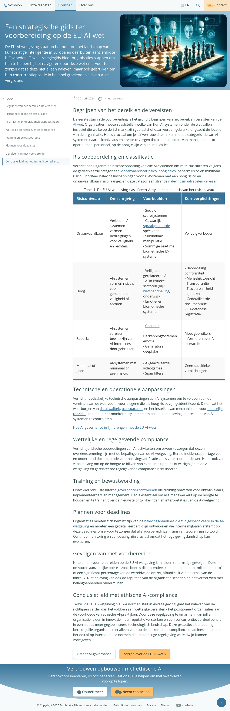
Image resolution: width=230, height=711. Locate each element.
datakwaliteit (110, 408)
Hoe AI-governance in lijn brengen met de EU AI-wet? (114, 427)
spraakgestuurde (156, 225)
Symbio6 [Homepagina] (12, 5)
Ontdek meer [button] (90, 692)
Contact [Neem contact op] (217, 4)
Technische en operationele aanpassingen (32, 122)
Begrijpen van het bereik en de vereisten (31, 106)
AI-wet (78, 124)
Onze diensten (40, 5)
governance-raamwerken (137, 490)
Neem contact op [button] (132, 691)
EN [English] (185, 5)
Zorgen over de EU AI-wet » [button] (144, 654)
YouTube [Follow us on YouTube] (184, 705)
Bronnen (65, 5)
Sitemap (166, 705)
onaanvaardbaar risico (139, 171)
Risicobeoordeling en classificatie (26, 114)
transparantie (132, 408)
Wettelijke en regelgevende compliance (30, 130)
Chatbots (152, 325)
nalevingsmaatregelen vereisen (192, 181)
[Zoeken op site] (198, 5)
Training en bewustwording (23, 137)
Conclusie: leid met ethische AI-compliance (32, 161)
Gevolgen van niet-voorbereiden (26, 153)
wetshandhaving (156, 291)
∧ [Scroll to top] (221, 702)
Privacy (151, 705)
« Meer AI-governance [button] (94, 654)
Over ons (86, 5)
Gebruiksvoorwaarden (127, 705)
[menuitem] (12, 5)
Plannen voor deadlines (20, 145)
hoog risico (167, 171)
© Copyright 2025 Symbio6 (72, 705)
